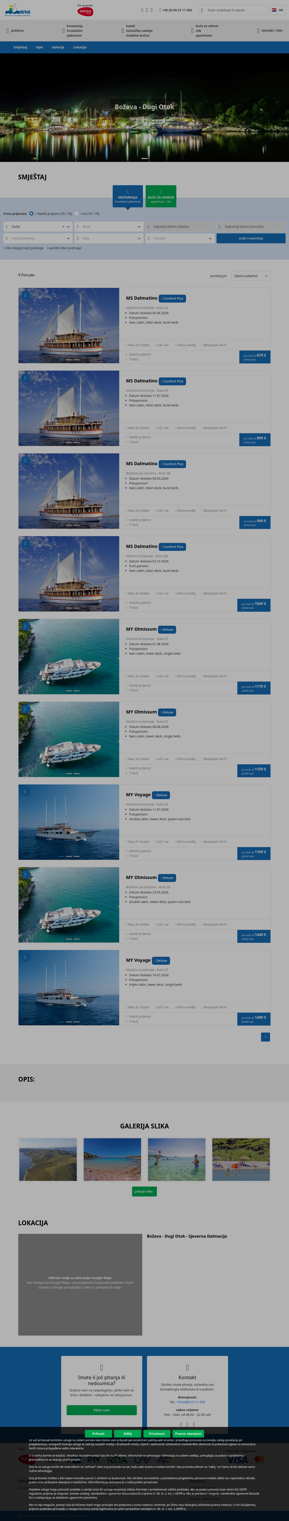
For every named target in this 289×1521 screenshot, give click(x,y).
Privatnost (157, 1433)
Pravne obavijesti (188, 1433)
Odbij (128, 1433)
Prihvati (98, 1433)
